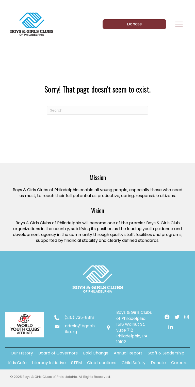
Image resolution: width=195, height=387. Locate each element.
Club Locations (101, 363)
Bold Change (95, 353)
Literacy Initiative (49, 363)
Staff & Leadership (166, 353)
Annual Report (128, 353)
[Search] (97, 110)
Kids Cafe (17, 363)
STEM (76, 363)
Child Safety (133, 363)
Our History (22, 353)
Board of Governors (58, 353)
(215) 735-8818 (79, 317)
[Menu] (179, 24)
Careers (179, 363)
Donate (158, 363)
